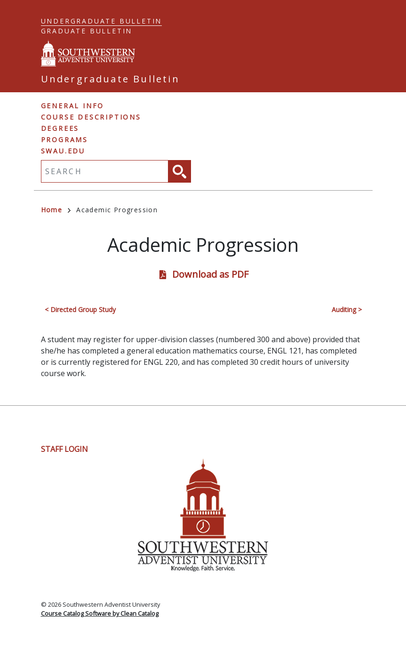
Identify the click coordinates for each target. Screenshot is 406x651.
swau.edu (63, 150)
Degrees (60, 128)
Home (56, 209)
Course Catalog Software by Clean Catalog (100, 613)
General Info (72, 105)
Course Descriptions (91, 117)
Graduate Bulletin (87, 30)
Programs (64, 139)
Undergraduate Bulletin (101, 20)
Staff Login (64, 449)
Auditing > (347, 309)
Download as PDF (210, 274)
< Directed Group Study (80, 309)
